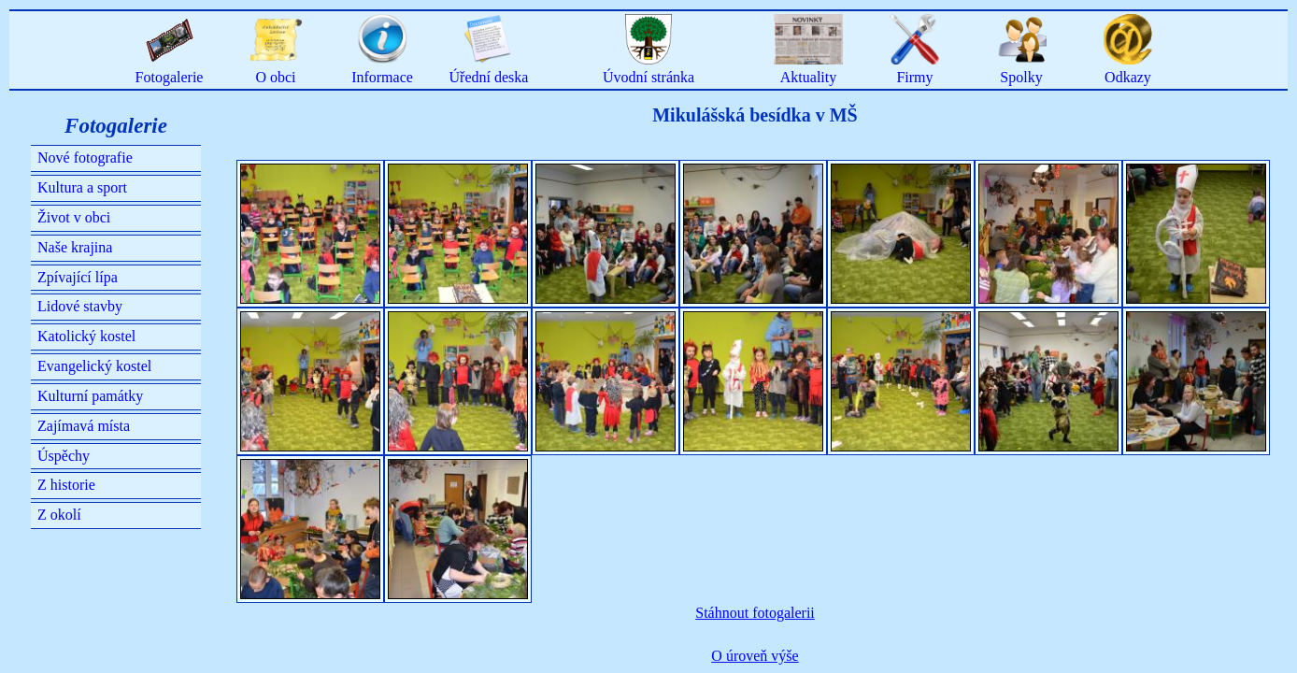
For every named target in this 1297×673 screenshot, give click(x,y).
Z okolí (59, 515)
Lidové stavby (79, 306)
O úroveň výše (754, 656)
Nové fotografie (85, 157)
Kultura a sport (82, 187)
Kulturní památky (90, 396)
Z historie (66, 485)
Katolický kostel (86, 336)
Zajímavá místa (83, 426)
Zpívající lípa (77, 277)
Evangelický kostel (94, 366)
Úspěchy (63, 456)
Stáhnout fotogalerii (755, 613)
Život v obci (73, 217)
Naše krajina (74, 247)
